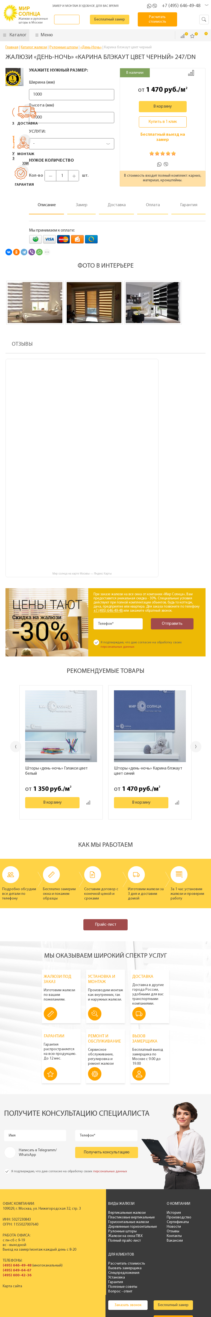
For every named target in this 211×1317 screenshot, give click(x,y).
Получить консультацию (107, 1152)
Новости (149, 1227)
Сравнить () (182, 36)
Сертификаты (153, 1222)
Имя (13, 1135)
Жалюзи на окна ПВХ (105, 1236)
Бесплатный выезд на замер (162, 137)
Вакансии (150, 1241)
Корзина (202, 36)
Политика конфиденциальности (115, 1305)
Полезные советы (186, 1236)
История (149, 1213)
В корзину (162, 106)
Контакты (149, 1236)
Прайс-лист (105, 924)
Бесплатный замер (116, 19)
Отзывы (148, 1231)
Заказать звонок (72, 19)
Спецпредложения (188, 1222)
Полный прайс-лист (104, 1241)
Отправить (169, 623)
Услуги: (37, 131)
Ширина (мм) (42, 82)
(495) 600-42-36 (17, 1275)
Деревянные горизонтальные (112, 1227)
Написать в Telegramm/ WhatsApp (38, 1152)
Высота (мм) (41, 105)
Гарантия (179, 1231)
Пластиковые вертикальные (111, 1217)
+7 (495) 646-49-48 (181, 5)
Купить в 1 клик (162, 122)
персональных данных (117, 647)
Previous (10, 746)
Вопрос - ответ (184, 1241)
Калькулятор (108, 1280)
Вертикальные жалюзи (107, 1213)
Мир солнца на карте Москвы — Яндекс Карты (82, 573)
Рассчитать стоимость (190, 1213)
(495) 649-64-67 (17, 1270)
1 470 (154, 90)
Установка (180, 1227)
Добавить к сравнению (191, 73)
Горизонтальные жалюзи (108, 1222)
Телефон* (107, 624)
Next (201, 746)
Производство (154, 1217)
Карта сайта (12, 1286)
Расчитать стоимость (160, 19)
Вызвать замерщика (189, 1217)
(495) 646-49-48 (17, 1265)
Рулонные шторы (102, 1231)
